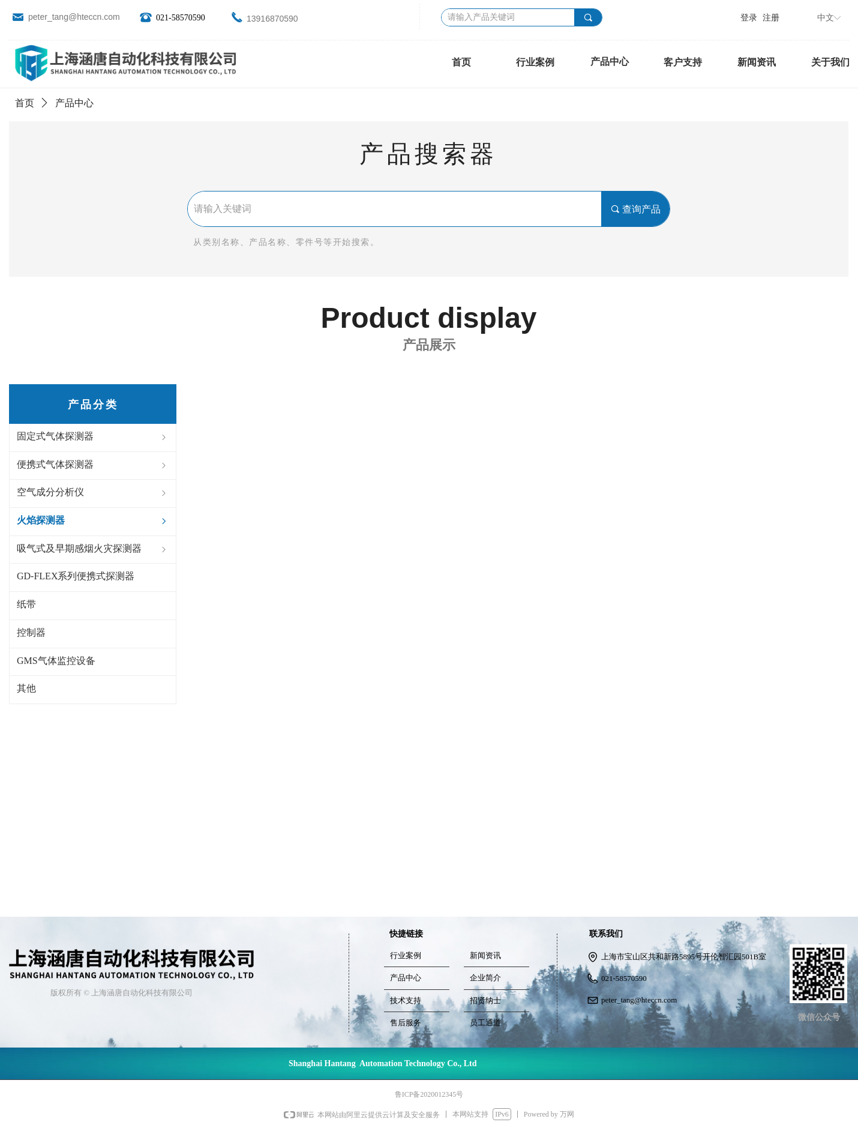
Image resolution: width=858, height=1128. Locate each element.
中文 (825, 17)
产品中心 (609, 61)
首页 (24, 103)
